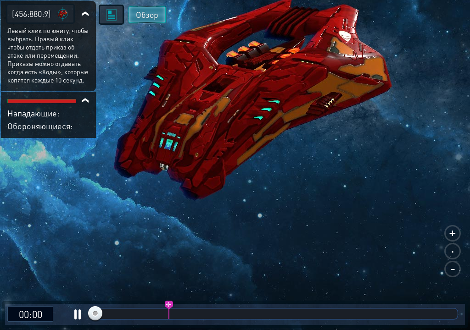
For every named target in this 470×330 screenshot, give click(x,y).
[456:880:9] (31, 13)
